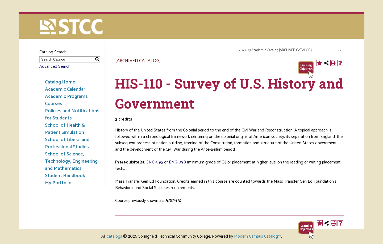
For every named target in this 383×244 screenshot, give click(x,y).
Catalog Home (60, 82)
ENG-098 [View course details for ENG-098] (177, 162)
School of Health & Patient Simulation (65, 129)
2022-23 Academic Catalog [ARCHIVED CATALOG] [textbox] (275, 50)
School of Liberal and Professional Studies (67, 143)
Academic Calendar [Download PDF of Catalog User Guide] (65, 89)
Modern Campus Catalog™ (257, 236)
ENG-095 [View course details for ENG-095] (154, 162)
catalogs (114, 236)
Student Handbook (65, 176)
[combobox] (290, 50)
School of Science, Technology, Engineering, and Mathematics (72, 161)
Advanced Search (54, 66)
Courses (53, 104)
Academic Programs (66, 97)
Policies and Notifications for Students (72, 114)
